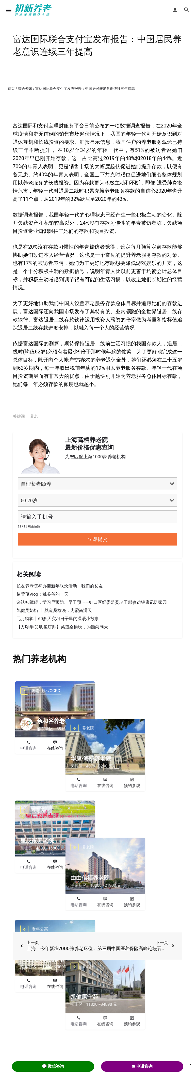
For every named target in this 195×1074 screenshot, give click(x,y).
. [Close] (190, 1063)
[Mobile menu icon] (8, 10)
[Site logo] (34, 10)
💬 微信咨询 (53, 1066)
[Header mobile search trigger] (186, 10)
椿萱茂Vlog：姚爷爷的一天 (42, 594)
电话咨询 (28, 748)
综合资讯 (25, 89)
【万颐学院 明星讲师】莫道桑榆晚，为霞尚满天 (62, 626)
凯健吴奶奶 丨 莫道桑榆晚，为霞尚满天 (54, 610)
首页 (11, 89)
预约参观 (82, 748)
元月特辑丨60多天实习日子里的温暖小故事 (58, 618)
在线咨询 (55, 748)
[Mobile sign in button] (175, 10)
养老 (34, 416)
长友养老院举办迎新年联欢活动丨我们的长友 (60, 586)
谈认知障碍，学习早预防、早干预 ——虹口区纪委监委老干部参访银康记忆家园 (92, 602)
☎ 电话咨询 (142, 1066)
